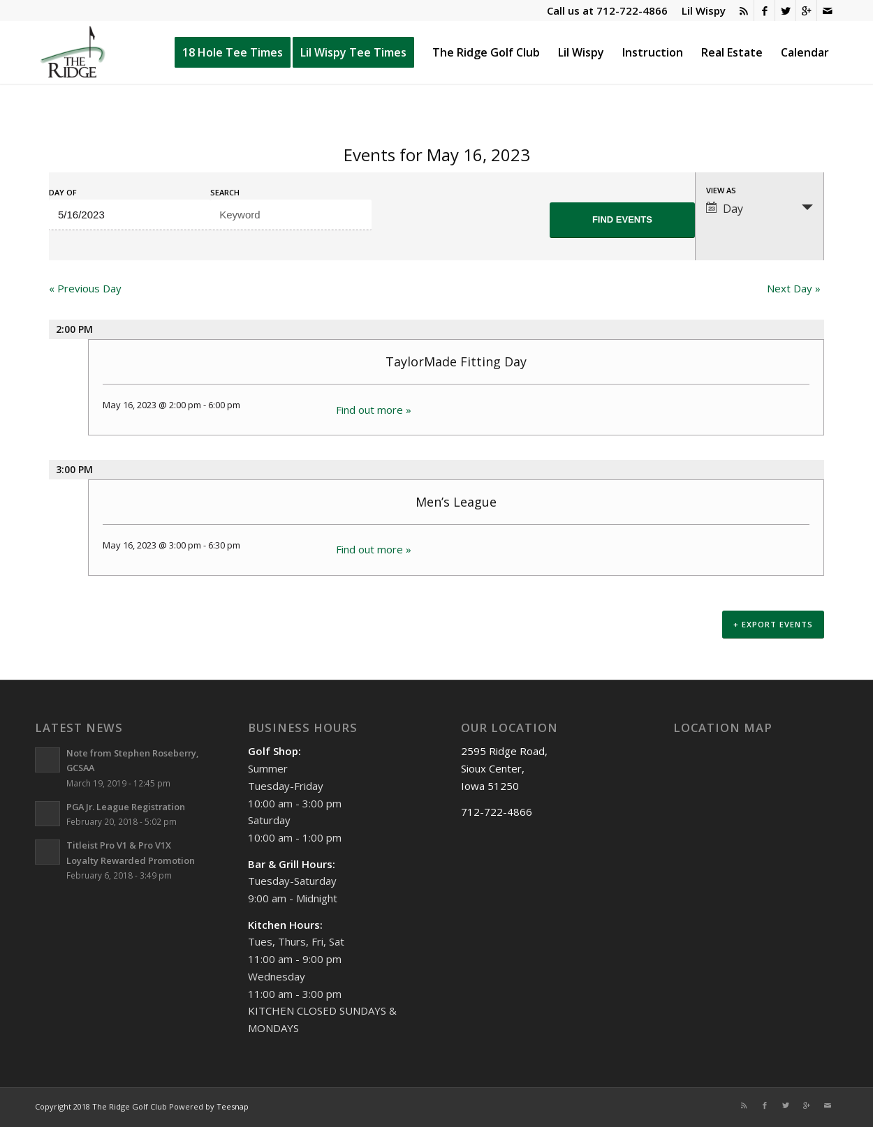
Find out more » (373, 410)
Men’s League (456, 501)
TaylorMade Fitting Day (456, 361)
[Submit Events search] (622, 220)
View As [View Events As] (721, 190)
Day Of (63, 192)
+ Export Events (773, 626)
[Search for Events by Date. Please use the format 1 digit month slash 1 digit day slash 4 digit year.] (129, 215)
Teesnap (233, 1107)
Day (724, 208)
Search (225, 192)
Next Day (794, 288)
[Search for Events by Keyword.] (291, 215)
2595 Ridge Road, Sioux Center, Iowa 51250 (504, 769)
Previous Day (85, 288)
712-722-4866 (632, 10)
